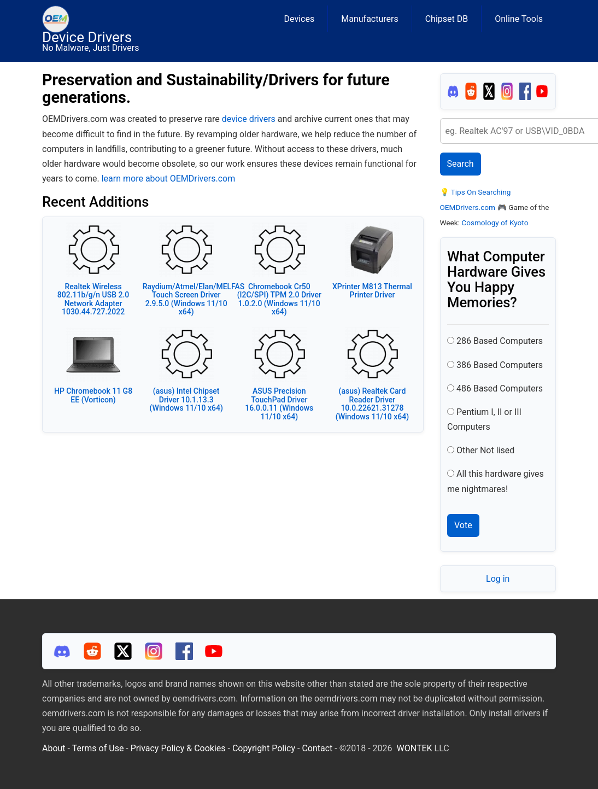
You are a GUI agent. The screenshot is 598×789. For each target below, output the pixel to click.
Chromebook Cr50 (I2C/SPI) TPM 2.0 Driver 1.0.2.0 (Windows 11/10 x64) (279, 299)
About (54, 748)
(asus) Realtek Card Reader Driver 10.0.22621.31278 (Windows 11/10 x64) (372, 403)
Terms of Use (98, 748)
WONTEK (414, 748)
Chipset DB (446, 19)
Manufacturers (369, 19)
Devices (299, 19)
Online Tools (519, 19)
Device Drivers (87, 37)
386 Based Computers (499, 365)
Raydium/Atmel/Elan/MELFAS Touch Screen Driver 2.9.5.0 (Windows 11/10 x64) (194, 299)
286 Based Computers (499, 341)
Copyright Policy (263, 748)
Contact (317, 748)
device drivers (248, 119)
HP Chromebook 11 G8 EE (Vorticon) (93, 395)
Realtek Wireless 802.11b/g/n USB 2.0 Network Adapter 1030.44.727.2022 (93, 299)
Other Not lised (485, 450)
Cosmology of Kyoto (494, 222)
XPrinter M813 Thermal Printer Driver (372, 290)
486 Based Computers (499, 388)
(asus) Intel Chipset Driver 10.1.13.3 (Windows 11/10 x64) (186, 399)
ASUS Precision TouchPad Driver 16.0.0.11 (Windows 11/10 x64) (279, 403)
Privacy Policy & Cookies (178, 748)
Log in (497, 579)
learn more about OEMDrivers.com (168, 178)
